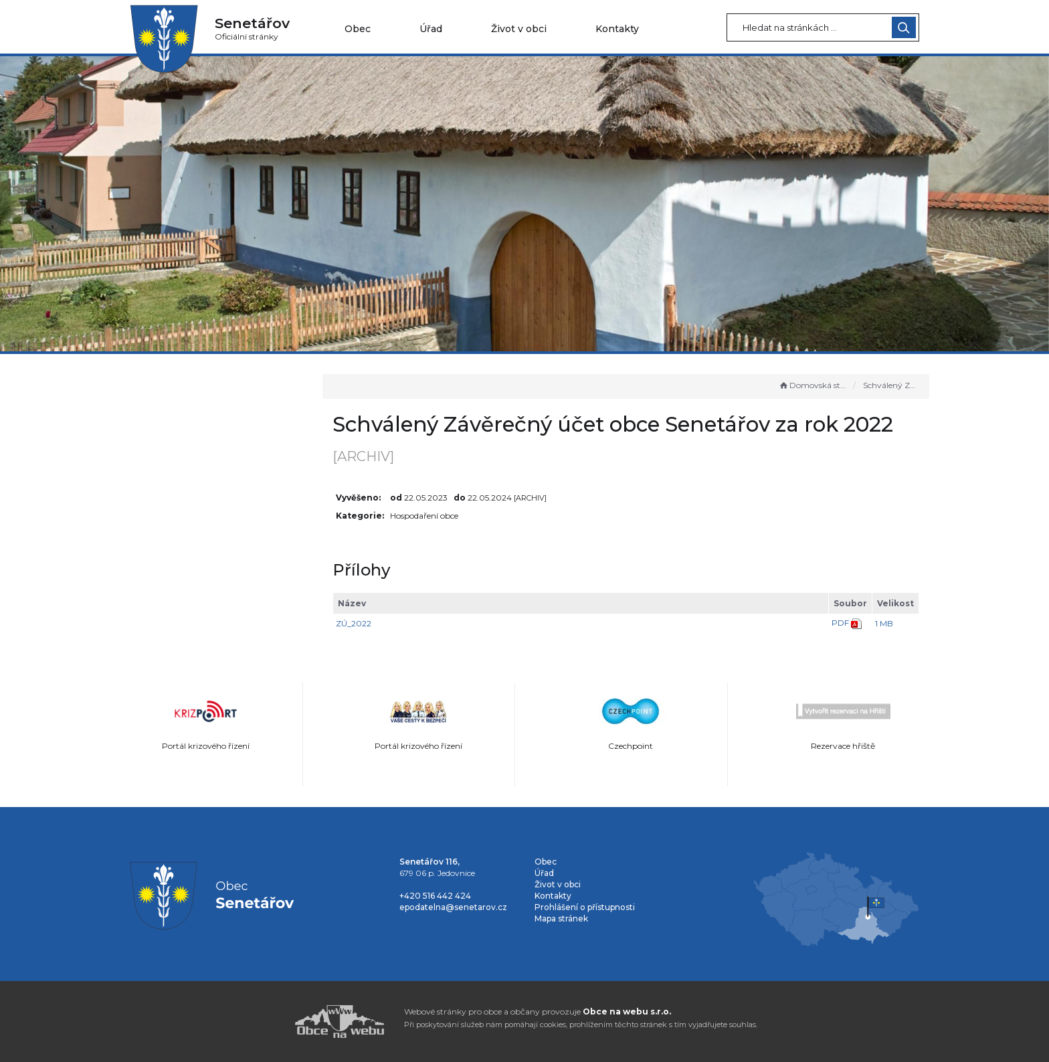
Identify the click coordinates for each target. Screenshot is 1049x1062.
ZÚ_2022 (365, 623)
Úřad (430, 29)
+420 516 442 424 (435, 896)
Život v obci (519, 29)
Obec (358, 29)
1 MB (884, 623)
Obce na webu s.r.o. (627, 1011)
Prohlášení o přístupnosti (585, 907)
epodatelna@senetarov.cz (453, 907)
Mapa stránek (561, 918)
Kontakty (617, 29)
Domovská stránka (813, 385)
